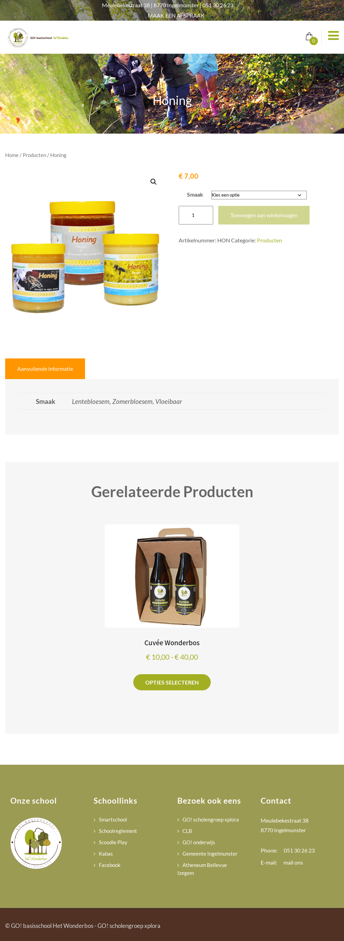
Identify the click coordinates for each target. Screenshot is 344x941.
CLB (187, 831)
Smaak (195, 194)
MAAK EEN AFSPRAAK (176, 15)
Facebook (110, 865)
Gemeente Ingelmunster (210, 853)
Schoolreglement (118, 831)
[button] (153, 182)
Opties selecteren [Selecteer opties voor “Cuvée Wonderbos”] (172, 682)
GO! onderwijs (199, 842)
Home (12, 155)
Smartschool (113, 819)
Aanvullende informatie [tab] (45, 368)
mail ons (293, 862)
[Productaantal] (196, 215)
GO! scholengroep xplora (211, 819)
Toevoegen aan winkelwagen (264, 215)
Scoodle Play (113, 842)
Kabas (106, 853)
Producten (34, 155)
